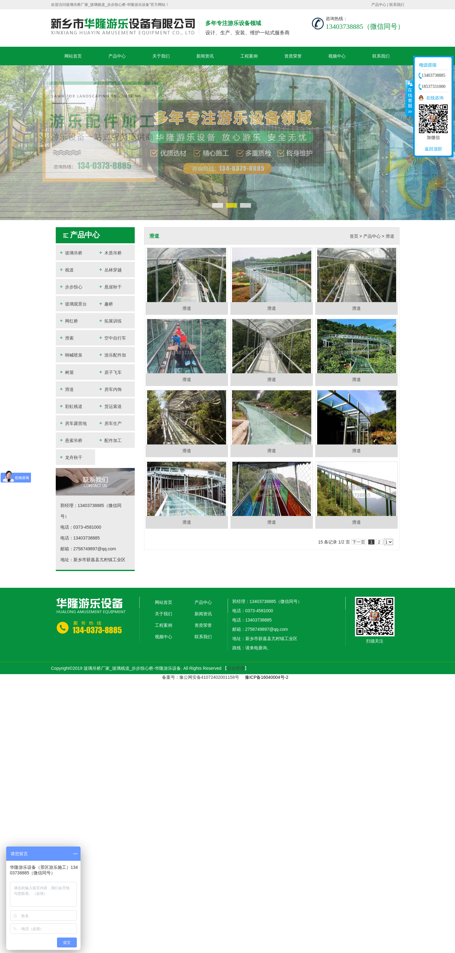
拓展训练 (110, 320)
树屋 (66, 372)
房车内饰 (110, 389)
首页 (354, 236)
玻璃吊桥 (70, 252)
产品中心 (378, 4)
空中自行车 (112, 337)
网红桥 (68, 320)
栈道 (66, 269)
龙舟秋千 (70, 457)
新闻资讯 (205, 56)
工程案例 (249, 56)
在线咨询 (435, 97)
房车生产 (110, 423)
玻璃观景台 (73, 303)
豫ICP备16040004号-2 (266, 677)
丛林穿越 (110, 269)
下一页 (358, 541)
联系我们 (396, 4)
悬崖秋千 (110, 286)
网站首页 (73, 56)
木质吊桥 (110, 252)
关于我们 (161, 56)
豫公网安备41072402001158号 (209, 677)
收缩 (409, 98)
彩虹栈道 (70, 406)
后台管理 (235, 668)
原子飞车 (110, 372)
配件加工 (110, 440)
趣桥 (105, 303)
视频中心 (337, 56)
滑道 (66, 389)
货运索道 (110, 406)
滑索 (66, 337)
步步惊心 (70, 286)
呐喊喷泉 (70, 354)
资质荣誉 (293, 56)
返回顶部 (433, 148)
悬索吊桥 (70, 440)
